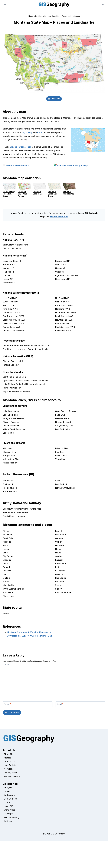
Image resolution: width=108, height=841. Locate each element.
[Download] (54, 98)
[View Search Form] (103, 5)
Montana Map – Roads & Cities (9, 193)
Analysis (8, 787)
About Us (8, 754)
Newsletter (9, 769)
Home (30, 16)
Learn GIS (8, 806)
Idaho (40, 132)
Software (8, 821)
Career (7, 791)
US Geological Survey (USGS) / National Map (29, 636)
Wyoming (27, 132)
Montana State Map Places (22, 193)
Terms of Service (12, 776)
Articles (7, 758)
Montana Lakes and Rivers (52, 193)
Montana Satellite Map (68, 192)
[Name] (27, 704)
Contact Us (9, 761)
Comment (7, 664)
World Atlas (9, 810)
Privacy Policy (10, 772)
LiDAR (7, 802)
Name (7, 704)
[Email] (80, 704)
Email (60, 704)
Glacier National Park (20, 147)
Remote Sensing (11, 817)
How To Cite (10, 765)
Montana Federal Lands (17, 165)
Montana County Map (38, 192)
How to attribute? (59, 216)
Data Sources (10, 799)
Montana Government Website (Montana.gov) (30, 632)
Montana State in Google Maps (72, 165)
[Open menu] (5, 4)
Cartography (10, 795)
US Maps (38, 16)
